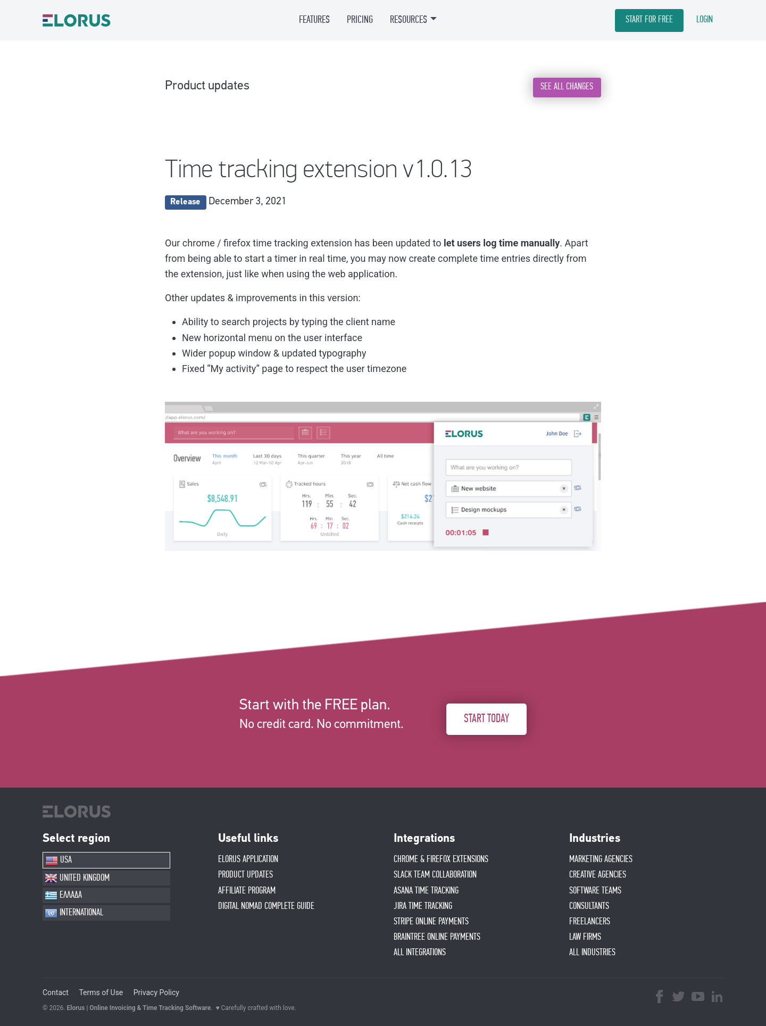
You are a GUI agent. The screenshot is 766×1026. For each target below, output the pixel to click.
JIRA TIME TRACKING (423, 906)
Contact (56, 992)
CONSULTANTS (589, 906)
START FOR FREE (649, 19)
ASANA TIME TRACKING (426, 891)
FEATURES (314, 19)
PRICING (360, 19)
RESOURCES (408, 19)
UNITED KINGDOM (77, 878)
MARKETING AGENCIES (600, 859)
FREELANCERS (589, 921)
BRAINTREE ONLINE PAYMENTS (437, 937)
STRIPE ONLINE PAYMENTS (431, 921)
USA (58, 860)
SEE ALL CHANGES (566, 87)
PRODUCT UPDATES (245, 875)
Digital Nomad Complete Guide (266, 906)
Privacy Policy (156, 992)
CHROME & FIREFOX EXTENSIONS (441, 859)
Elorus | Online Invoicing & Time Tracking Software (139, 1008)
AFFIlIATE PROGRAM (247, 891)
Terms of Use (101, 992)
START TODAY (486, 719)
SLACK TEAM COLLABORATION (435, 875)
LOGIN (704, 19)
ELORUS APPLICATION (248, 859)
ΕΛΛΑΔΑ (63, 895)
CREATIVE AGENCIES (597, 875)
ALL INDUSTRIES (592, 952)
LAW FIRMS (585, 937)
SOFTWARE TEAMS (595, 891)
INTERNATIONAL (74, 913)
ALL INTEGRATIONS (420, 952)
